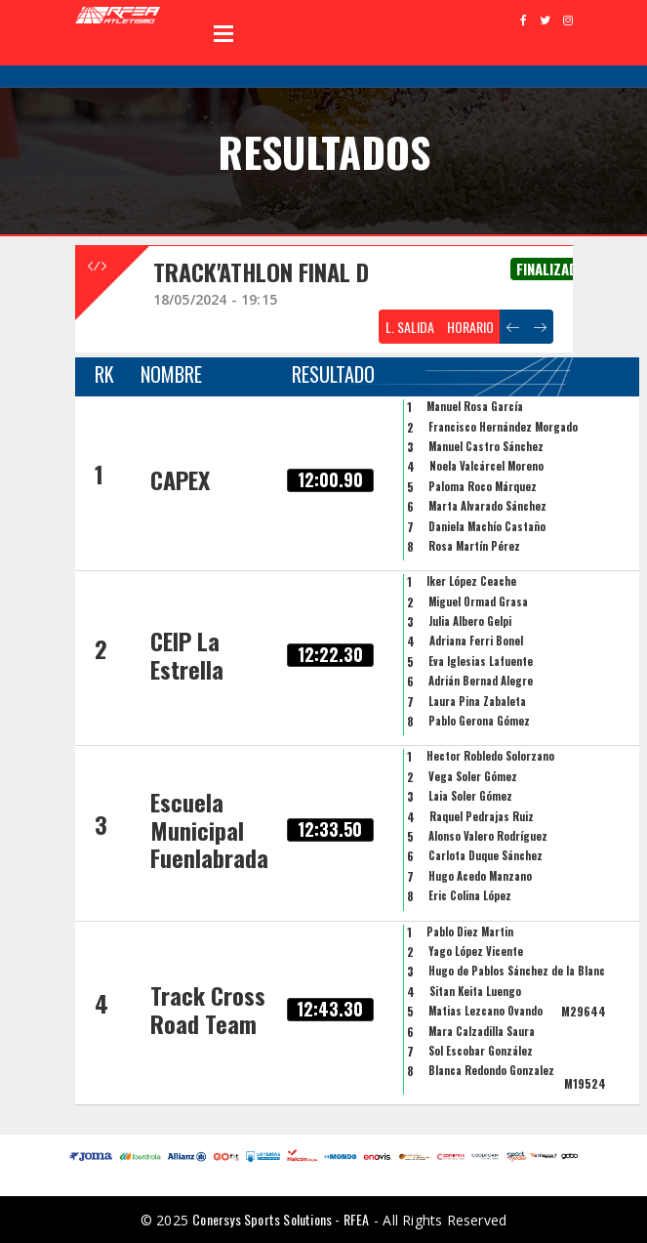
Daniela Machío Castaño (487, 526)
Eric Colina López (469, 895)
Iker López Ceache (471, 581)
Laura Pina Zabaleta (477, 701)
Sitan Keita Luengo (475, 991)
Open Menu (223, 33)
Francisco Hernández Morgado (503, 427)
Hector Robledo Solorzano (490, 756)
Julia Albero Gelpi (469, 621)
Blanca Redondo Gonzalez (491, 1070)
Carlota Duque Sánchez (485, 855)
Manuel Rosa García (474, 406)
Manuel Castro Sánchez (486, 446)
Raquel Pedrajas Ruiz (481, 816)
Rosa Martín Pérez (474, 546)
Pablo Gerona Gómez (479, 720)
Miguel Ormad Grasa (478, 601)
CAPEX (180, 479)
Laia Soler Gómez (470, 796)
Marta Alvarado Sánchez (487, 506)
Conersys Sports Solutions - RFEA (280, 1219)
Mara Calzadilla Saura (481, 1031)
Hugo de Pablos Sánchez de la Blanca (519, 970)
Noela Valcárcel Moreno (486, 466)
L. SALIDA (409, 326)
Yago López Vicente (475, 951)
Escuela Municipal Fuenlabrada (209, 830)
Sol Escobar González (480, 1050)
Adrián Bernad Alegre (480, 680)
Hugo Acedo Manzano (480, 876)
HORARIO (470, 326)
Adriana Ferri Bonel (476, 640)
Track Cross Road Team (207, 1009)
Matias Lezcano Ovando (485, 1010)
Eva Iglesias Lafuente (480, 661)
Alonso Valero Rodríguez (487, 836)
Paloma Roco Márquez (482, 486)
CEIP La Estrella (186, 654)
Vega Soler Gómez (472, 776)
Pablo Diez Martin (469, 931)
